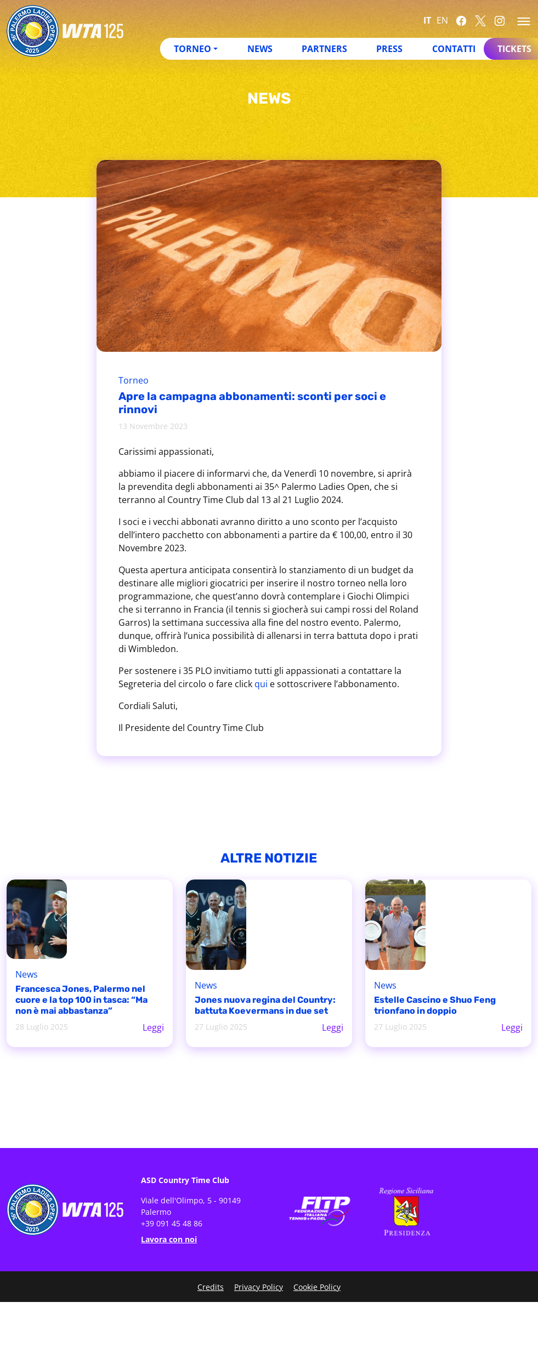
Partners (324, 49)
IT (427, 20)
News (260, 49)
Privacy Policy (258, 1287)
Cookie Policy (317, 1287)
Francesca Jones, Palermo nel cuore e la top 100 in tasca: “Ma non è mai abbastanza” (81, 1000)
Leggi (153, 1027)
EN (442, 20)
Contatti (453, 49)
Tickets (514, 49)
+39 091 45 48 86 (171, 1223)
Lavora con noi (169, 1239)
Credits (210, 1287)
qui (261, 684)
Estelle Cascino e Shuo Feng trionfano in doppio (435, 1005)
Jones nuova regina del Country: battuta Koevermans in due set (265, 1005)
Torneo (192, 49)
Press (389, 49)
